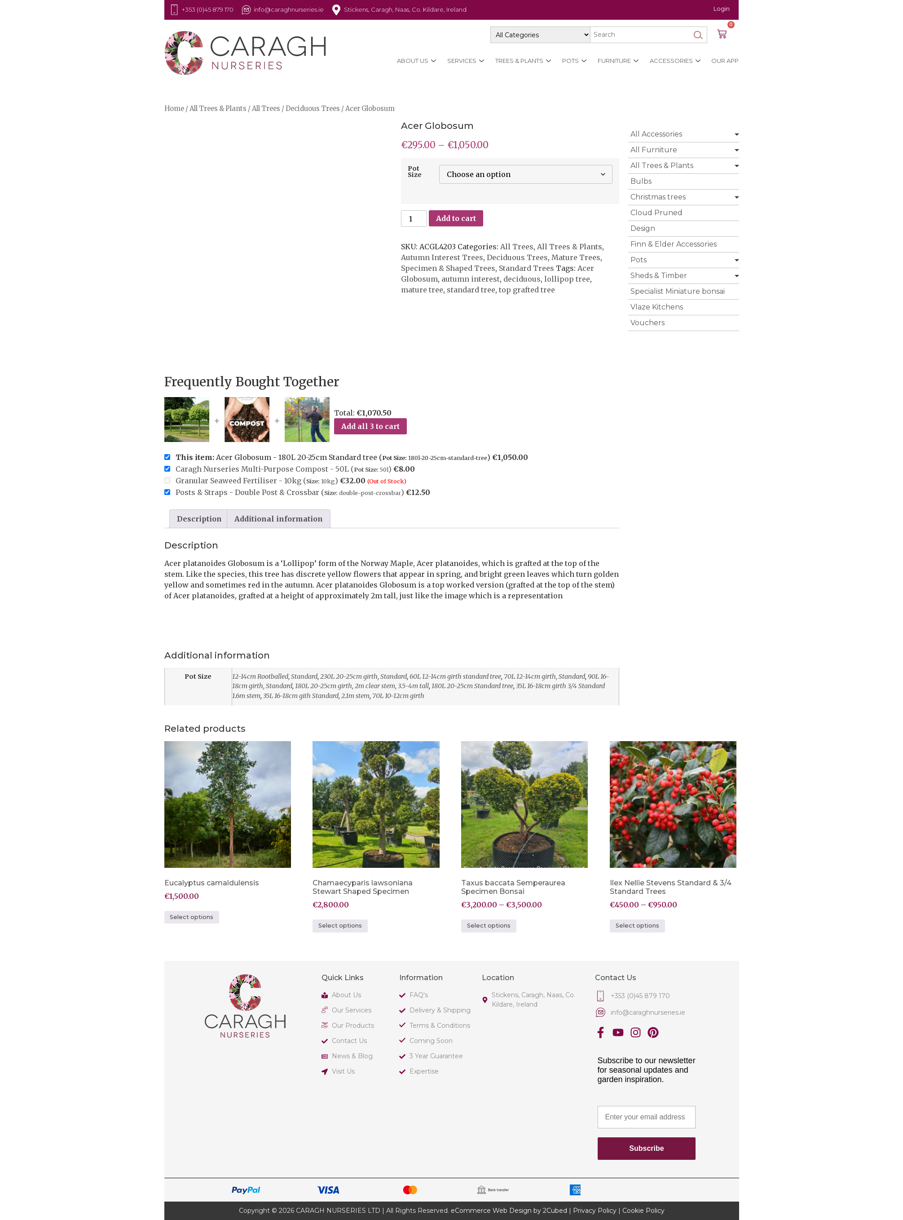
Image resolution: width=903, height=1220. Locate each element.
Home (174, 109)
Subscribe (646, 1148)
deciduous (522, 278)
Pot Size (415, 171)
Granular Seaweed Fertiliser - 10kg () (257, 480)
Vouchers (647, 322)
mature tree (422, 289)
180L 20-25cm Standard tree (472, 686)
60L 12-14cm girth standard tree (455, 676)
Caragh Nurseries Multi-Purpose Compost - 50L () (284, 468)
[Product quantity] (414, 218)
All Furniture (653, 150)
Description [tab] (199, 518)
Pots (574, 61)
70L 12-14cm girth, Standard (544, 676)
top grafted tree (527, 289)
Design (642, 228)
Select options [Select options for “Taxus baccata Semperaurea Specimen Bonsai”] (489, 925)
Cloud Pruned (656, 212)
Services (465, 61)
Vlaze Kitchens (656, 307)
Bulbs (641, 181)
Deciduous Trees (313, 109)
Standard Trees (526, 268)
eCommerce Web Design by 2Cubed (509, 1211)
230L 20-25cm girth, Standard (363, 676)
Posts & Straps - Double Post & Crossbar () (290, 492)
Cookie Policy (643, 1211)
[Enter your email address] (647, 1117)
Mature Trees (575, 257)
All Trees (266, 109)
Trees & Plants (523, 61)
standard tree (471, 289)
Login (722, 8)
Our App (725, 60)
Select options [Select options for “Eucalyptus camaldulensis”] (191, 917)
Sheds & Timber (658, 275)
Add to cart (456, 218)
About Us (416, 61)
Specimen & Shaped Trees (448, 268)
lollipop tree (567, 278)
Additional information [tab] (278, 518)
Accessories (674, 61)
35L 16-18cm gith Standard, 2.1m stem (316, 696)
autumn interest (470, 278)
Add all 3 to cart (370, 426)
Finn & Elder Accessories (673, 244)
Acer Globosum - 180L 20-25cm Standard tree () (346, 457)
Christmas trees (658, 197)
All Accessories (656, 134)
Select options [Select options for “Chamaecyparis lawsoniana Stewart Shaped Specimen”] (340, 925)
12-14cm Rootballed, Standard (274, 676)
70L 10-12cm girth (398, 696)
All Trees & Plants (218, 109)
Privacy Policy (595, 1211)
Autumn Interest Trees (442, 257)
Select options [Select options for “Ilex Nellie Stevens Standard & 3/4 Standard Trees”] (637, 925)
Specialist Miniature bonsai (677, 291)
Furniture (617, 61)
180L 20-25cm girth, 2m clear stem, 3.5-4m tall (362, 686)
